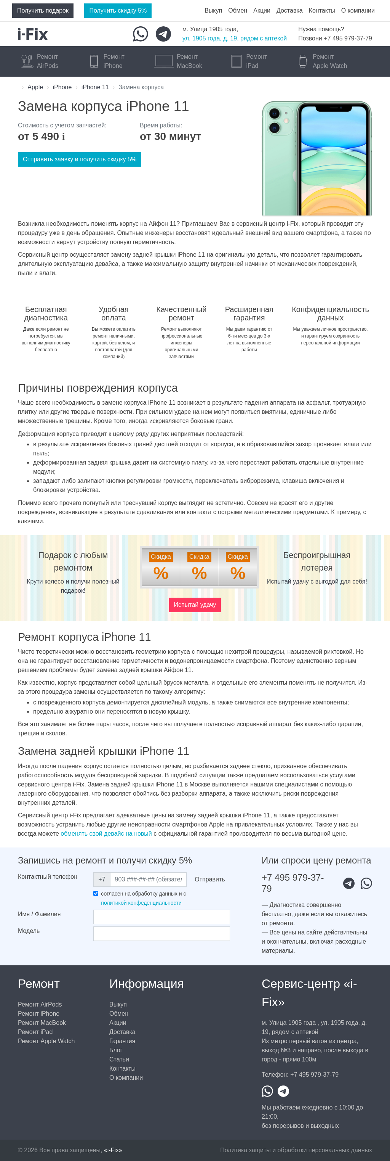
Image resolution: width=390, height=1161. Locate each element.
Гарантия (122, 1041)
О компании (358, 10)
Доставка (290, 10)
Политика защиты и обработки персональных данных (296, 1150)
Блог (116, 1050)
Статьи (119, 1059)
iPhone (62, 87)
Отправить (210, 879)
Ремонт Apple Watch (46, 1041)
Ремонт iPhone (38, 1013)
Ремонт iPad (35, 1032)
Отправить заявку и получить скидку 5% (79, 159)
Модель (29, 931)
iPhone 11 (95, 87)
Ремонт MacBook (42, 1022)
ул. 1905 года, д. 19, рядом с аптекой (234, 38)
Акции (261, 10)
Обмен (237, 10)
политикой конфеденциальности (141, 903)
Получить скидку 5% (118, 10)
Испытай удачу (195, 604)
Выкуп (213, 10)
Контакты (322, 10)
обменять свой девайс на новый (106, 833)
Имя (39, 914)
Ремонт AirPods (40, 1004)
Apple (35, 87)
